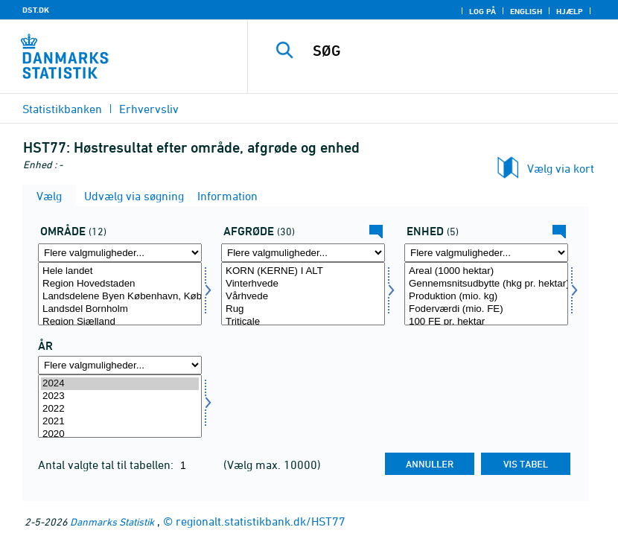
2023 (120, 396)
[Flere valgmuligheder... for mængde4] (486, 252)
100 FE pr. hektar (486, 322)
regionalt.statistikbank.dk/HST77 (260, 521)
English (526, 11)
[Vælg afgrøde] (303, 293)
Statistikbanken (62, 108)
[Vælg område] (120, 293)
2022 (120, 409)
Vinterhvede (303, 284)
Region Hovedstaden (120, 284)
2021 (120, 421)
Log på (482, 11)
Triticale (303, 322)
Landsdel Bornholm (120, 309)
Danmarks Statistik (112, 521)
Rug (303, 309)
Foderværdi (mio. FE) (486, 309)
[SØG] (453, 51)
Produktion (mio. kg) (486, 296)
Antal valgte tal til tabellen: (107, 464)
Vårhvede (303, 296)
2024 (120, 383)
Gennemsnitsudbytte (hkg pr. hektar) (486, 284)
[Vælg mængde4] (486, 293)
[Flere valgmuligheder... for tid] (120, 365)
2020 (120, 434)
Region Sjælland (120, 322)
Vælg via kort (560, 168)
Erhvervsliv (149, 108)
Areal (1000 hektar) (486, 271)
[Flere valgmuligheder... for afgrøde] (303, 252)
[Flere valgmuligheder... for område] (120, 252)
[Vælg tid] (120, 406)
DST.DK (35, 9)
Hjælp (569, 11)
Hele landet (120, 271)
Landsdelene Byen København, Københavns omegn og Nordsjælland (120, 296)
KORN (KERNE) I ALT (303, 271)
